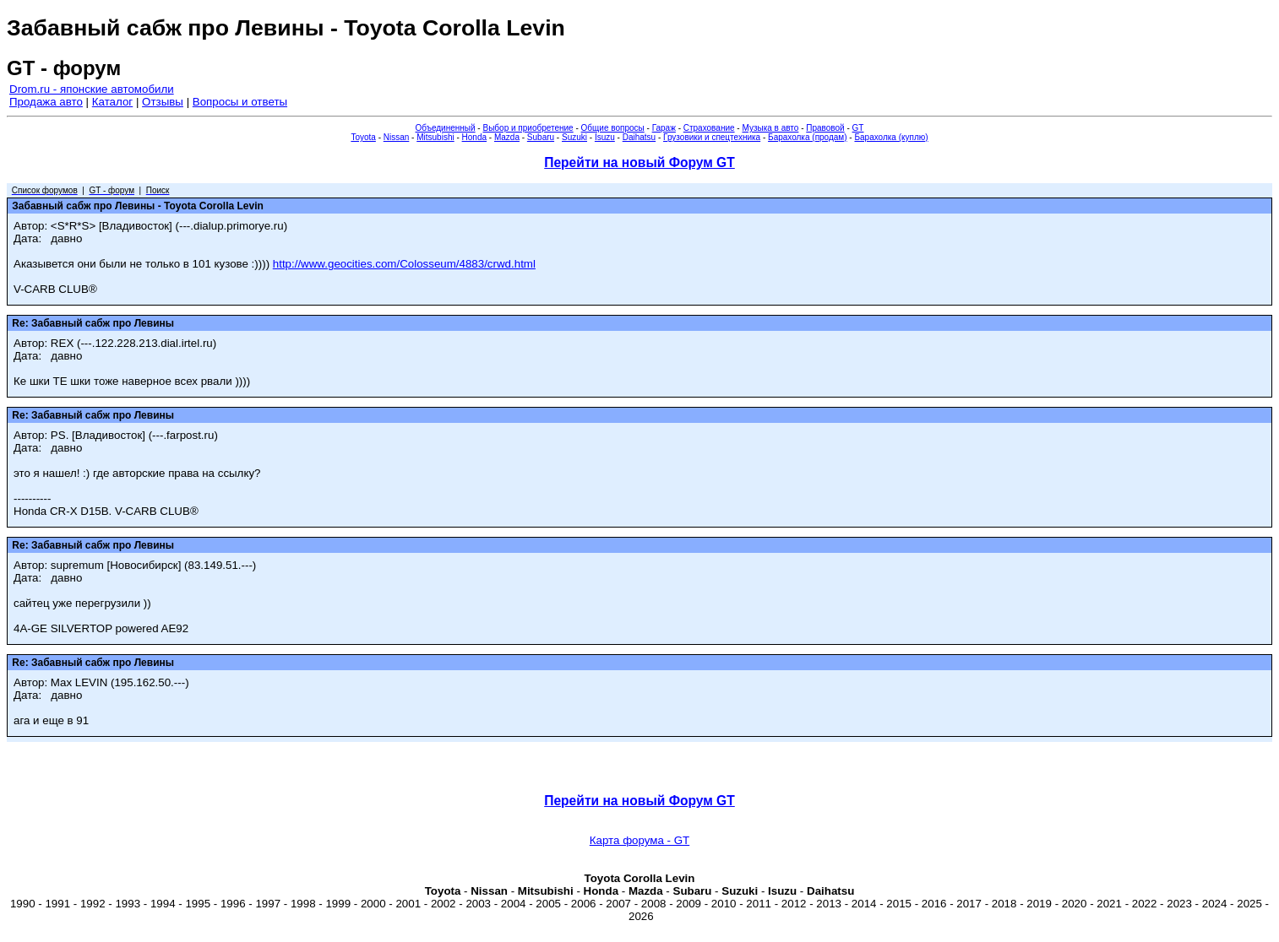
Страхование (709, 128)
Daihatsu (639, 137)
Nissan (397, 137)
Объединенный (446, 128)
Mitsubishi (435, 137)
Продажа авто (46, 101)
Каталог (112, 101)
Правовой (825, 128)
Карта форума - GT (639, 840)
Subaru (540, 137)
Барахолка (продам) (807, 137)
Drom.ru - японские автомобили (91, 89)
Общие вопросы (613, 128)
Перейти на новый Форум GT (639, 162)
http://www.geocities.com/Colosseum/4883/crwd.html (404, 263)
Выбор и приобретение (527, 128)
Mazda (507, 137)
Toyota (363, 137)
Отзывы (162, 101)
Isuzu (605, 137)
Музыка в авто (770, 128)
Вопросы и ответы (240, 101)
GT (858, 128)
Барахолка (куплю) (891, 137)
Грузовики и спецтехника (711, 137)
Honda (474, 137)
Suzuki (574, 137)
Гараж (664, 128)
